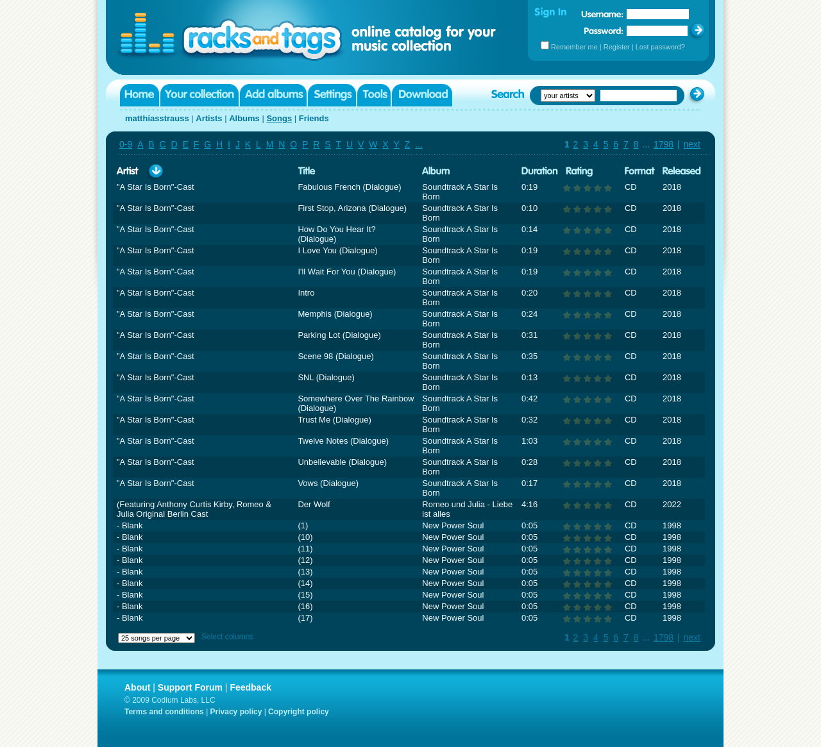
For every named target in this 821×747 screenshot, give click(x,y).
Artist (128, 171)
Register (617, 47)
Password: (603, 30)
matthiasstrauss (157, 118)
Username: (602, 14)
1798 (663, 144)
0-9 (125, 144)
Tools (374, 95)
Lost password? (660, 47)
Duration (539, 171)
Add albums (273, 95)
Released (682, 171)
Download (422, 95)
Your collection (199, 95)
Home (139, 95)
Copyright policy (298, 711)
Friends (314, 118)
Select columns (227, 636)
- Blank (129, 525)
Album (436, 171)
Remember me (574, 47)
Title (307, 171)
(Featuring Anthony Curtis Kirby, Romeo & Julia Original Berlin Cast (194, 509)
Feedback (250, 687)
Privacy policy (236, 711)
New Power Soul (453, 525)
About (137, 687)
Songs (279, 118)
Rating (579, 171)
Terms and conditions (164, 711)
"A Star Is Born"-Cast (155, 187)
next (692, 144)
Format (640, 171)
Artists (209, 118)
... (419, 144)
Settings (332, 95)
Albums (244, 118)
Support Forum (190, 687)
